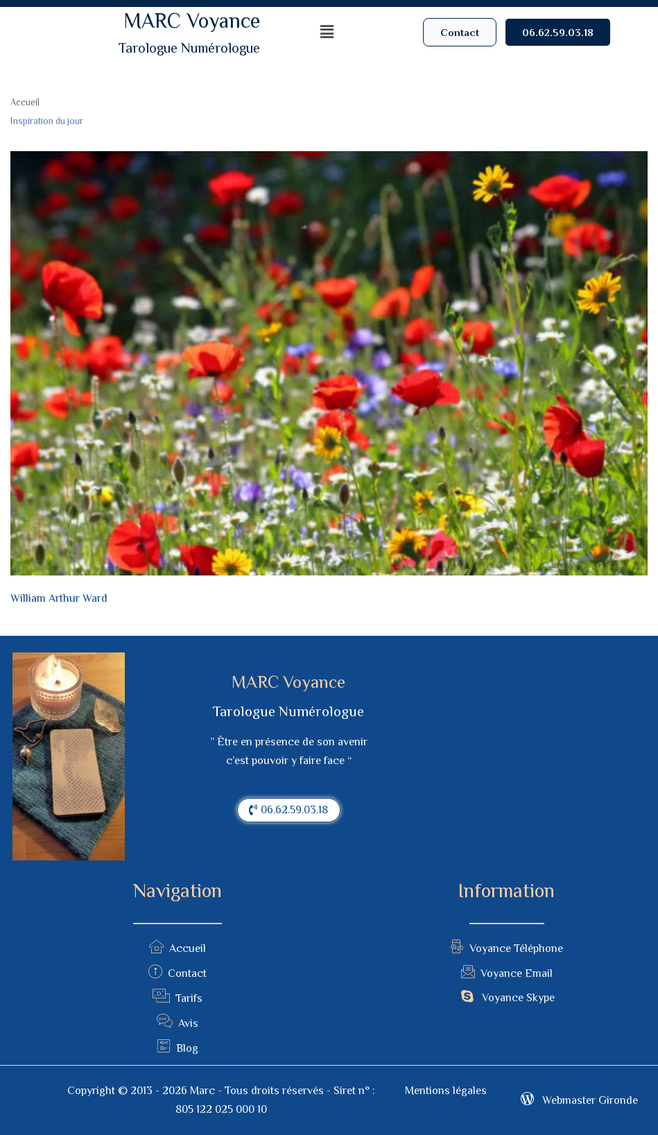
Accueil (25, 102)
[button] (459, 32)
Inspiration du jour (46, 121)
